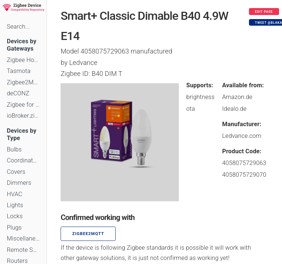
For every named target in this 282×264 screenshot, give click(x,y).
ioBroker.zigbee (23, 115)
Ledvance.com (241, 135)
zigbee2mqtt (88, 233)
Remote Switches (23, 249)
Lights (15, 205)
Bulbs (14, 149)
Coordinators (23, 160)
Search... (18, 26)
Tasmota (18, 70)
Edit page (264, 12)
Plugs (14, 227)
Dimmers (19, 182)
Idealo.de (234, 108)
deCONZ (18, 93)
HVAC (14, 194)
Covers (16, 171)
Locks (14, 216)
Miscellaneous (23, 238)
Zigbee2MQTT (23, 82)
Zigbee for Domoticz (23, 104)
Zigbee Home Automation (23, 59)
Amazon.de (237, 97)
